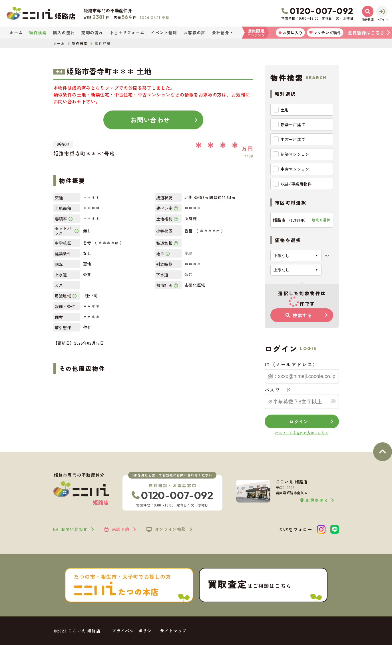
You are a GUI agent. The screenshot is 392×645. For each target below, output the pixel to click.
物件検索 (38, 32)
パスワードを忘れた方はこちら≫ (301, 432)
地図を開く (314, 500)
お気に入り (290, 32)
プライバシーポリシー (134, 631)
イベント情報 (164, 32)
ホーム (16, 32)
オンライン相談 (166, 529)
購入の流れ (64, 32)
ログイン (298, 421)
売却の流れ (92, 32)
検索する (299, 315)
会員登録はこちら (366, 32)
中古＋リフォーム (126, 32)
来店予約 (116, 529)
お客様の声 (195, 32)
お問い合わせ (150, 119)
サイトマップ (173, 631)
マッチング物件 (325, 32)
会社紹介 (221, 32)
